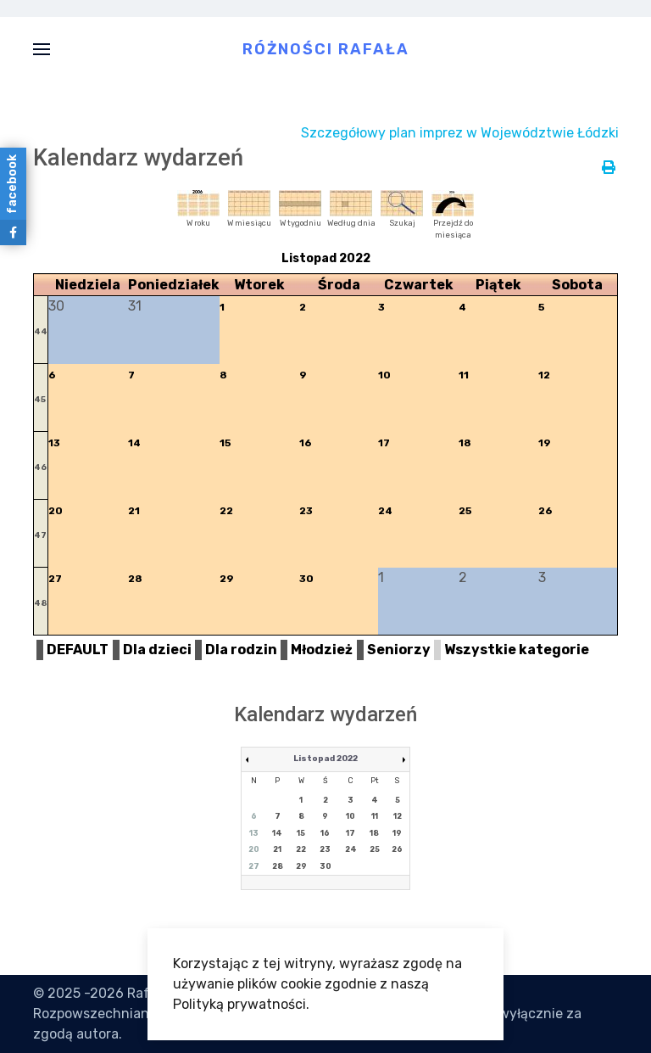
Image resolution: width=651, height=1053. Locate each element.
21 (134, 511)
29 (227, 579)
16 (305, 443)
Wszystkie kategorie (516, 649)
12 (544, 375)
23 (306, 511)
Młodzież (322, 649)
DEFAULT (77, 649)
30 (306, 579)
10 (384, 375)
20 (55, 511)
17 (384, 443)
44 (40, 332)
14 (134, 443)
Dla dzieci (157, 649)
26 (545, 511)
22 (226, 511)
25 (465, 511)
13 (54, 443)
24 (385, 511)
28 (135, 579)
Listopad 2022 (325, 758)
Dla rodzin (241, 649)
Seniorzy (399, 649)
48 (40, 603)
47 (40, 535)
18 (465, 443)
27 (55, 579)
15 (225, 443)
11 (464, 375)
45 (40, 400)
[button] (41, 49)
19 (544, 443)
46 (40, 467)
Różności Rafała (325, 48)
